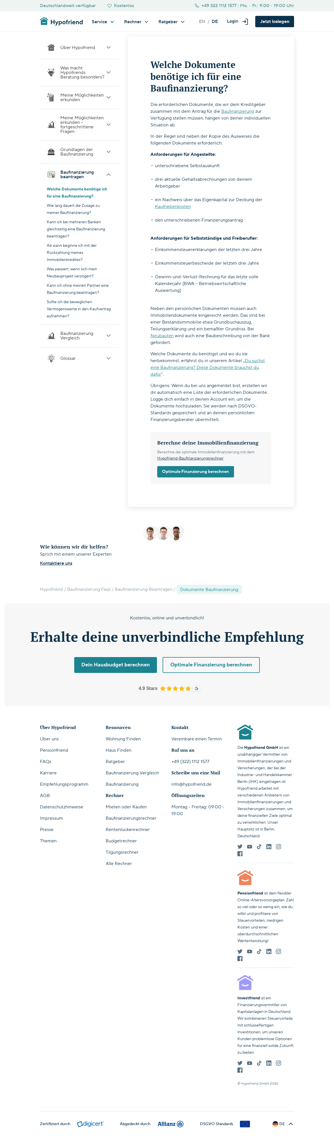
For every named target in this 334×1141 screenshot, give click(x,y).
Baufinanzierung (237, 111)
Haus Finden (118, 750)
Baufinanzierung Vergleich (79, 336)
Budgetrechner (121, 841)
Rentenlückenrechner (128, 829)
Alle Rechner (119, 863)
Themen (48, 841)
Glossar (79, 358)
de (215, 21)
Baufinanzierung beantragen (79, 174)
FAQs (45, 761)
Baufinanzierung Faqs (89, 589)
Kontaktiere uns (56, 563)
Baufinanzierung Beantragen (144, 589)
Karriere (48, 773)
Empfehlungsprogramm (64, 784)
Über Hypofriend (79, 47)
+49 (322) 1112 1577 (190, 761)
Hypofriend (51, 589)
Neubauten (162, 336)
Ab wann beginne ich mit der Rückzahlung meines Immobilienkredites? (72, 252)
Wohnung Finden (123, 739)
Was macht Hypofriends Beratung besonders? (79, 72)
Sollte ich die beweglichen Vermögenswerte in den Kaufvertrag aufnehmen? (79, 309)
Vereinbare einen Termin (196, 739)
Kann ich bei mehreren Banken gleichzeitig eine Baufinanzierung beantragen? (76, 229)
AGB (45, 795)
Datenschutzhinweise (61, 807)
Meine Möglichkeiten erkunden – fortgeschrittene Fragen (79, 124)
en (202, 21)
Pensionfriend (54, 750)
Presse (47, 829)
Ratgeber (115, 761)
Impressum (51, 818)
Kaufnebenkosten (173, 206)
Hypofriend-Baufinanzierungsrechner (190, 458)
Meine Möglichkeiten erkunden (79, 97)
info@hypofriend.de (191, 784)
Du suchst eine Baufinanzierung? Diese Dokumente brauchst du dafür (207, 367)
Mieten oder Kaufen (126, 807)
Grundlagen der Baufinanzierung (79, 152)
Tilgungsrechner (122, 852)
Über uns (49, 739)
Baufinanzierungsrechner (131, 818)
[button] (237, 21)
